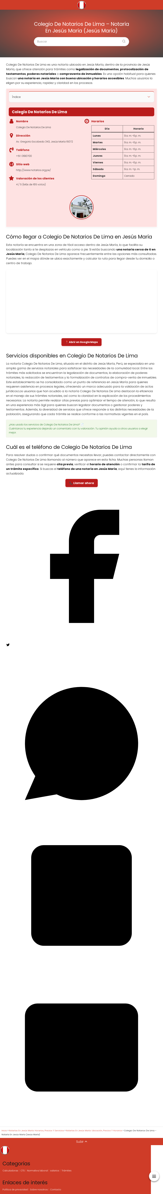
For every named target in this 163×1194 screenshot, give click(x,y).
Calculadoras (10, 1170)
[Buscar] (123, 40)
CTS (23, 1170)
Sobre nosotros (39, 1189)
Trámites (66, 1170)
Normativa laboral (37, 1170)
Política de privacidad (15, 1189)
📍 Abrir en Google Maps (81, 342)
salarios (54, 1170)
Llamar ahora (83, 483)
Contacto (55, 1189)
